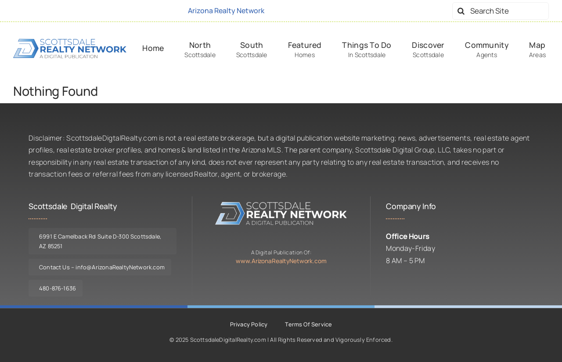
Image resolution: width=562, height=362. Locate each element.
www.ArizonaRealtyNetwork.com (281, 261)
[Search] (461, 11)
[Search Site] (500, 11)
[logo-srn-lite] (281, 204)
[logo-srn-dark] (69, 41)
